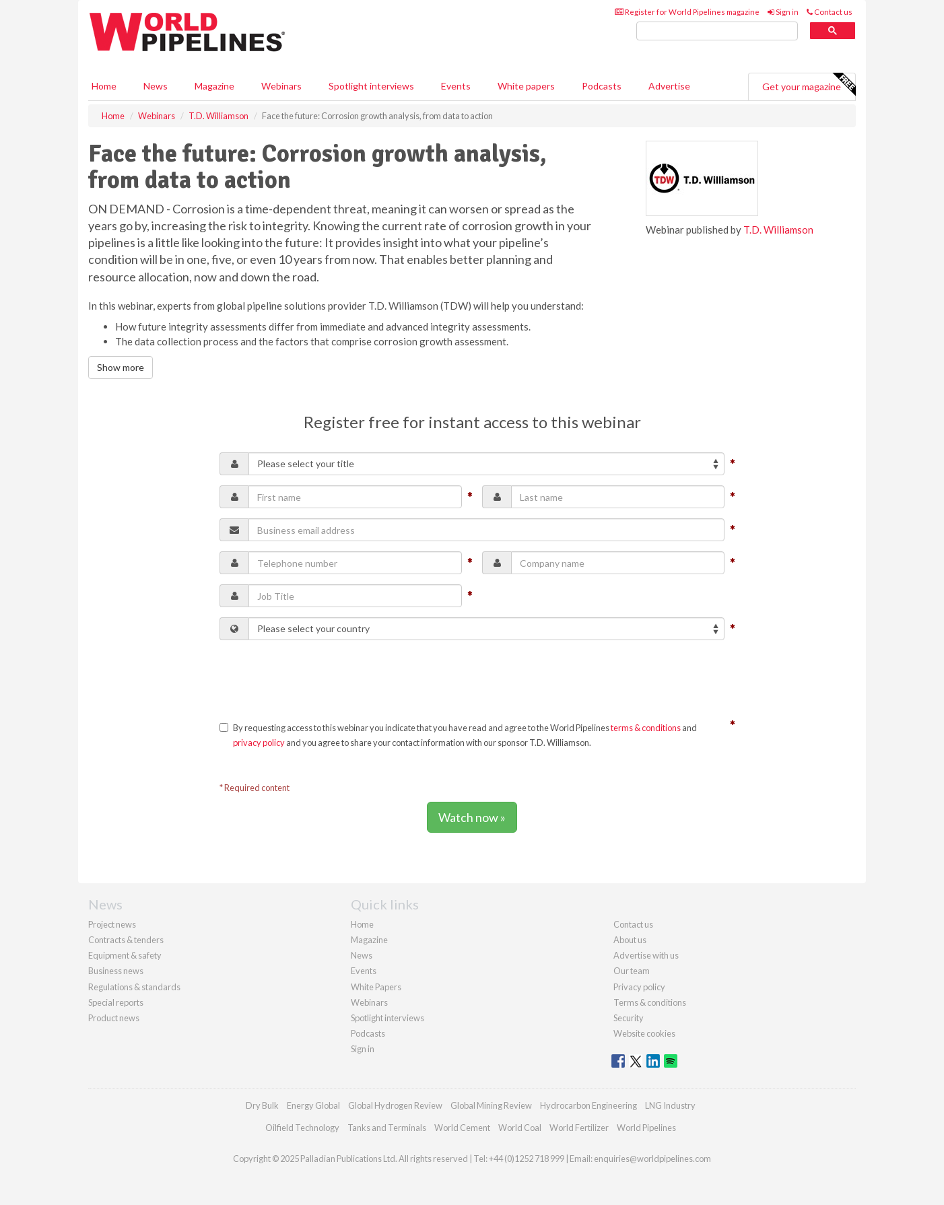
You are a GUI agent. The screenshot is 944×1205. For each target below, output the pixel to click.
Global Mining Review (491, 1105)
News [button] (155, 86)
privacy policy (259, 742)
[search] (717, 31)
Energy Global (313, 1105)
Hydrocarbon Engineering (588, 1105)
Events (456, 86)
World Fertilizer (579, 1127)
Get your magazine (808, 84)
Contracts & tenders (126, 939)
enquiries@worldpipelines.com (652, 1158)
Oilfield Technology (302, 1127)
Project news (112, 924)
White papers (526, 86)
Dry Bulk (262, 1105)
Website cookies (644, 1033)
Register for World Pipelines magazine (687, 11)
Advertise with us (646, 955)
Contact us (829, 11)
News (361, 955)
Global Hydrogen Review (395, 1105)
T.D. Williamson (778, 229)
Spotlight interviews (371, 86)
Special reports (115, 1002)
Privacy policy (639, 987)
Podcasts (601, 86)
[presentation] (322, 676)
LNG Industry (670, 1105)
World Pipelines (646, 1127)
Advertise (669, 86)
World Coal (519, 1127)
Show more (120, 367)
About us (629, 939)
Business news (115, 970)
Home (104, 86)
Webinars (281, 86)
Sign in (783, 11)
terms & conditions (646, 727)
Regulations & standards (134, 987)
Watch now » (472, 817)
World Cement (462, 1127)
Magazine (214, 86)
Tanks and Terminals (386, 1127)
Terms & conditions (649, 1002)
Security (628, 1017)
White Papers (376, 987)
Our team (631, 970)
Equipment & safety (125, 955)
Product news (113, 1017)
